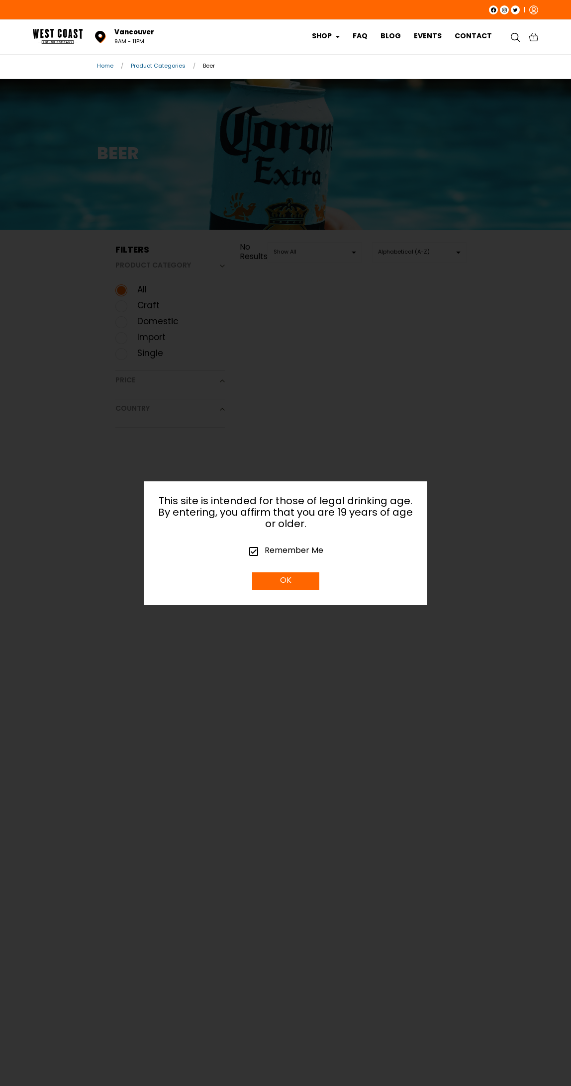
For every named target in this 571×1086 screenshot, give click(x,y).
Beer (209, 66)
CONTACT (473, 36)
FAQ (360, 36)
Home (105, 66)
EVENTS (428, 36)
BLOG (391, 36)
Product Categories (158, 66)
